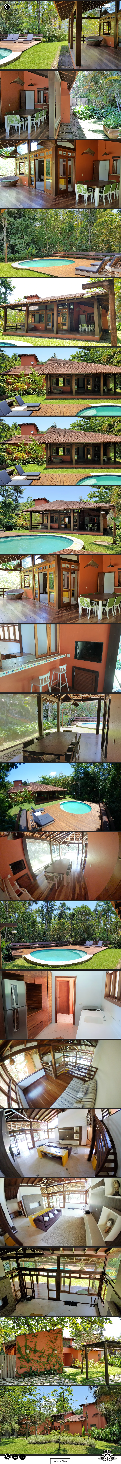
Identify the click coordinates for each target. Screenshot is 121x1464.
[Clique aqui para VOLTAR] (7, 7)
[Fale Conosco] (22, 1457)
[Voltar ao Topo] (60, 1461)
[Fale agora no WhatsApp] (7, 1456)
